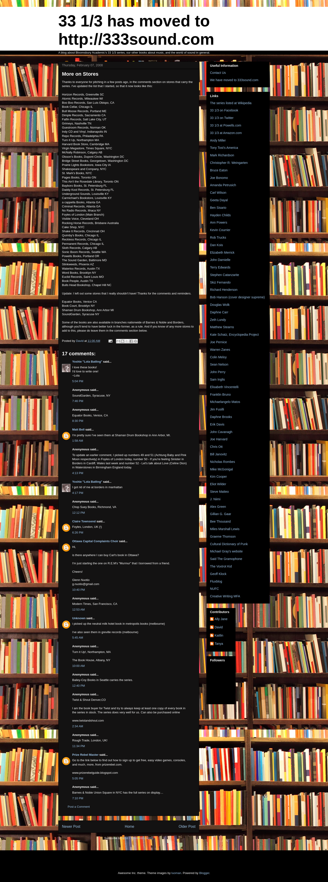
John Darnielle (220, 260)
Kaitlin (219, 635)
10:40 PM (78, 589)
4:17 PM (77, 493)
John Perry (218, 372)
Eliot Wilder (218, 484)
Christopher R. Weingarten (229, 163)
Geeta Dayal (219, 200)
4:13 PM (77, 473)
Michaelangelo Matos (225, 402)
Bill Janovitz (218, 454)
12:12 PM (78, 512)
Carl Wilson (218, 192)
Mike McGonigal (221, 469)
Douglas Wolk (220, 305)
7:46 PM (77, 401)
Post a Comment (79, 806)
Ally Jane (221, 619)
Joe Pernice (218, 342)
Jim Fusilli (217, 409)
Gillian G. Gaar (220, 514)
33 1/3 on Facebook (224, 110)
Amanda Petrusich (223, 185)
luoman (176, 873)
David (219, 627)
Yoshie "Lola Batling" (87, 361)
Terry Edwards (220, 267)
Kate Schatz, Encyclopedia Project (234, 334)
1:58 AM (77, 440)
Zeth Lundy (218, 320)
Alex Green (218, 506)
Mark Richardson (222, 155)
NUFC (214, 589)
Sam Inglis (217, 379)
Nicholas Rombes (222, 462)
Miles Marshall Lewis (224, 529)
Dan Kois (216, 245)
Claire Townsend (84, 521)
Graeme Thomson (223, 536)
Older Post (187, 826)
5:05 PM (77, 778)
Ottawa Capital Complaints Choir (95, 541)
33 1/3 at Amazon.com (226, 133)
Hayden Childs (220, 215)
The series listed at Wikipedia (230, 103)
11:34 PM (78, 746)
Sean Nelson (219, 364)
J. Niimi (215, 499)
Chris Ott (216, 447)
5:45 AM (77, 637)
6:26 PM (77, 532)
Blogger (204, 873)
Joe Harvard (218, 439)
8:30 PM (77, 421)
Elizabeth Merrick (222, 252)
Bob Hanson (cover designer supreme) (237, 297)
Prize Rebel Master (85, 754)
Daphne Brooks (221, 417)
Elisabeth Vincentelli (224, 387)
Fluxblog (216, 581)
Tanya (219, 643)
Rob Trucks (218, 237)
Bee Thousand (220, 521)
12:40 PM (78, 685)
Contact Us (218, 73)
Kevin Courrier (220, 230)
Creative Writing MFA (225, 596)
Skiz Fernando (220, 282)
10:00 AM (78, 666)
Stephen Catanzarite (224, 275)
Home (129, 826)
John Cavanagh (221, 432)
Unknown (79, 618)
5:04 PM (77, 381)
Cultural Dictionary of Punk (229, 544)
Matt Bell (78, 429)
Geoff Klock (218, 574)
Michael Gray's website (226, 551)
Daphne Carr (219, 312)
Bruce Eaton (219, 170)
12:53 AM (78, 609)
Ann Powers (218, 222)
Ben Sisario (218, 207)
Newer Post (71, 826)
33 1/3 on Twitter (221, 118)
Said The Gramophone (226, 559)
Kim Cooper (218, 476)
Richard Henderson (224, 289)
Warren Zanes (220, 349)
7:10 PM (77, 798)
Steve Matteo (219, 491)
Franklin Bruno (220, 394)
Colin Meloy (218, 357)
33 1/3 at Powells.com (225, 125)
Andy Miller (218, 140)
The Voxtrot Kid (221, 566)
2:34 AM (77, 726)
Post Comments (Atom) (137, 838)
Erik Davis (217, 424)
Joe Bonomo (219, 178)
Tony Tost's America (224, 148)
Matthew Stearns (222, 327)
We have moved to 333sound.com (234, 80)
